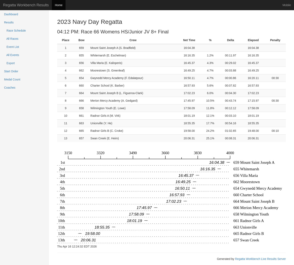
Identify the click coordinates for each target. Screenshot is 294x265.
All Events (11, 55)
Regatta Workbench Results (26, 5)
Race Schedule (15, 30)
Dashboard (11, 14)
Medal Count (12, 79)
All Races (11, 38)
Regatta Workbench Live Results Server (260, 259)
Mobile (287, 5)
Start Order (11, 71)
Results (9, 22)
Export (9, 63)
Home (58, 5)
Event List (11, 46)
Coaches (9, 87)
